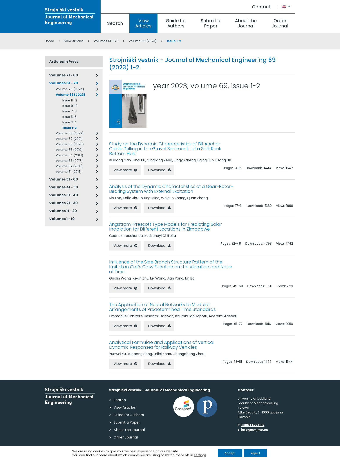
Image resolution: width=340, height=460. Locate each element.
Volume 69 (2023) (143, 41)
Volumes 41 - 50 (63, 187)
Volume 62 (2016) (69, 166)
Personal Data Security (105, 455)
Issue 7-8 (69, 111)
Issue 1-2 (69, 128)
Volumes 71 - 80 (63, 75)
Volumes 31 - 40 (63, 195)
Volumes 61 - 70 (106, 41)
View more (123, 170)
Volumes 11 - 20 (63, 210)
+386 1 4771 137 (252, 425)
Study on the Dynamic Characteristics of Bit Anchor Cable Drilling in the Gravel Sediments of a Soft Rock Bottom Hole (165, 149)
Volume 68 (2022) (70, 133)
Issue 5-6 (69, 117)
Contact (261, 7)
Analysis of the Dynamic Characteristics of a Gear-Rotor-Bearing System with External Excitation (171, 188)
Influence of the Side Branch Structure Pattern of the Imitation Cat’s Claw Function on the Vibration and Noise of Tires (170, 267)
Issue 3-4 (69, 122)
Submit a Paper (211, 23)
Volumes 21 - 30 (63, 203)
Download (156, 170)
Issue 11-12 (69, 100)
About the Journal (246, 23)
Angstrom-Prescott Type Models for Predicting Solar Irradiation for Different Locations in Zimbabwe (165, 226)
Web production (269, 455)
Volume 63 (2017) (69, 161)
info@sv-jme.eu (254, 430)
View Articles (143, 23)
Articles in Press (63, 61)
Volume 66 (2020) (70, 144)
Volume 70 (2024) (70, 89)
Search (115, 23)
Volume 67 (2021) (69, 139)
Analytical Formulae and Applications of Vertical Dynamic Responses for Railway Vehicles (161, 344)
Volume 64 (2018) (69, 155)
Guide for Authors (176, 23)
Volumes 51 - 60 (63, 179)
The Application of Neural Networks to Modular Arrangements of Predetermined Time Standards (162, 306)
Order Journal (279, 23)
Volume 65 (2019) (69, 150)
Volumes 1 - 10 (62, 218)
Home (49, 41)
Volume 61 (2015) (69, 172)
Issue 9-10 (70, 106)
